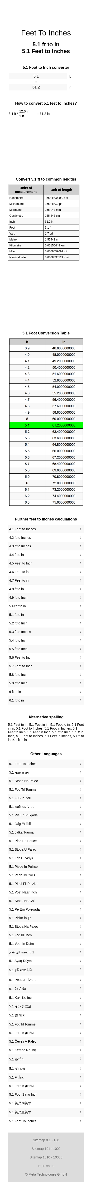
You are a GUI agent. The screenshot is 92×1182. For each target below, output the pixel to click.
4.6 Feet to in (19, 572)
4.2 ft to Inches (20, 538)
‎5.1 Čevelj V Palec (22, 1041)
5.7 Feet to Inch (20, 666)
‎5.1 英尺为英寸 (20, 1103)
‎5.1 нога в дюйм (21, 1033)
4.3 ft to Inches (20, 546)
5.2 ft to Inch (18, 623)
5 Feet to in (17, 606)
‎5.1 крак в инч (19, 772)
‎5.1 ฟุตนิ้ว (16, 1059)
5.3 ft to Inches (20, 632)
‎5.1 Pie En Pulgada (23, 815)
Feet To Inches (46, 33)
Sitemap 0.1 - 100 (46, 1140)
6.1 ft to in (16, 700)
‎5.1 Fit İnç (16, 1077)
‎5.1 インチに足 (20, 1006)
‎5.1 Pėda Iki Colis (22, 875)
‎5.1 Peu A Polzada (22, 980)
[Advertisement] (46, 12)
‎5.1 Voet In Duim (21, 944)
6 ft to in (15, 692)
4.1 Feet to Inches (22, 529)
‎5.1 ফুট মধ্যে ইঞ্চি (21, 970)
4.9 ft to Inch (18, 597)
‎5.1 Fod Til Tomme (23, 789)
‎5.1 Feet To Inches (23, 764)
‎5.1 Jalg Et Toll (20, 824)
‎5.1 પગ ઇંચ (17, 1068)
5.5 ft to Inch (18, 649)
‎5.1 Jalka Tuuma (21, 832)
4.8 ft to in (16, 589)
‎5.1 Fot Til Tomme (22, 1024)
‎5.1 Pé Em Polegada (24, 909)
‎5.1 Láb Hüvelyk (21, 858)
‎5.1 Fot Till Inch (20, 935)
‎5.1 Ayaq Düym (20, 961)
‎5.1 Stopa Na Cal (22, 901)
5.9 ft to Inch (18, 683)
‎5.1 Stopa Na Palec (23, 781)
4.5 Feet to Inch (20, 563)
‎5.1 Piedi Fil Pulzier (23, 884)
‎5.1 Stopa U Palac (22, 849)
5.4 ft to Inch (18, 640)
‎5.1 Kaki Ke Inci (20, 998)
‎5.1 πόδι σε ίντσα (22, 807)
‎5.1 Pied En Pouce (23, 841)
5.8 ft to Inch (18, 675)
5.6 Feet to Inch (20, 657)
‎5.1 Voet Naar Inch (23, 892)
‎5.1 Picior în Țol (20, 918)
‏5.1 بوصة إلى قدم (21, 952)
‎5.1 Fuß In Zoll (20, 798)
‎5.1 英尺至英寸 (20, 1112)
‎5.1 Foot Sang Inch (23, 1094)
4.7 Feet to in (19, 580)
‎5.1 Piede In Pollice (23, 866)
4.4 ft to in (16, 555)
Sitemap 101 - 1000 (45, 1149)
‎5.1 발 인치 (17, 1015)
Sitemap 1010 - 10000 (46, 1157)
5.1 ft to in (16, 615)
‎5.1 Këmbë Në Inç (22, 1050)
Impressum (46, 1166)
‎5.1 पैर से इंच (17, 989)
